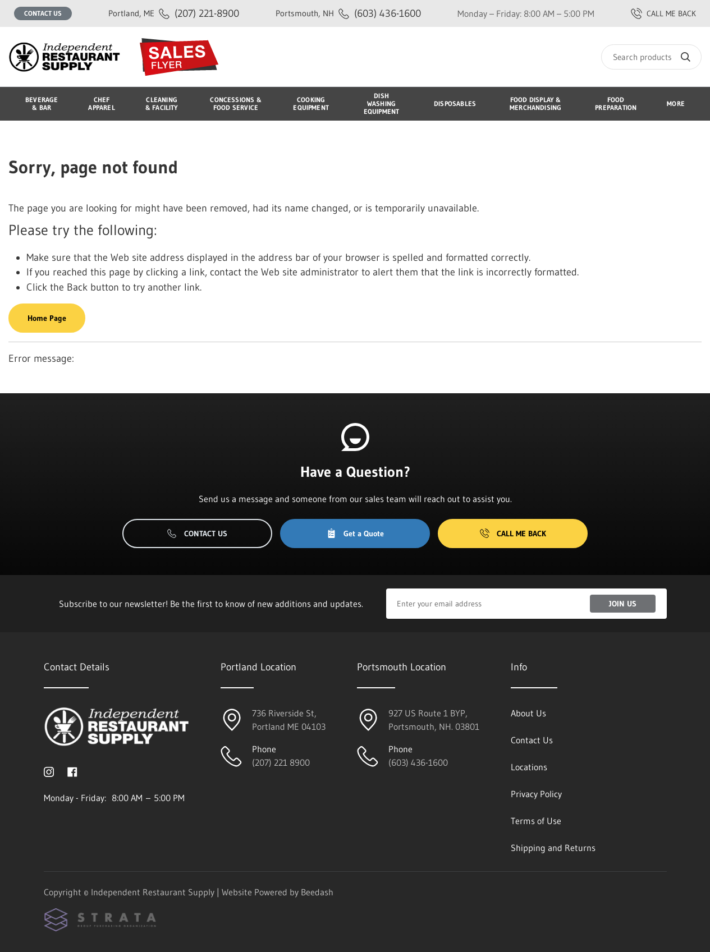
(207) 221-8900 (173, 13)
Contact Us (43, 13)
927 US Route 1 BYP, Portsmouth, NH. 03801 (433, 719)
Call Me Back (513, 533)
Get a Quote (355, 533)
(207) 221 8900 (281, 762)
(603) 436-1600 (348, 13)
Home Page (47, 318)
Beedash (317, 892)
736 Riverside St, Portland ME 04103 (289, 719)
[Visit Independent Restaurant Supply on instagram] (49, 770)
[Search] (651, 57)
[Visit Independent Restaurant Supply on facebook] (72, 770)
